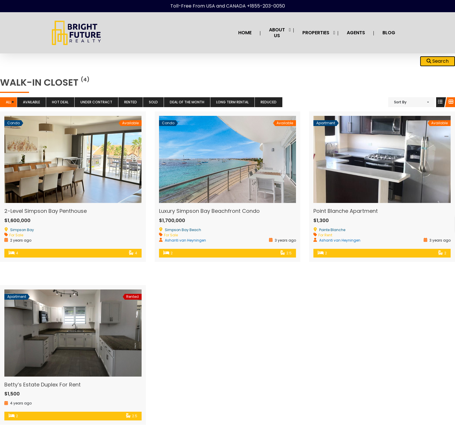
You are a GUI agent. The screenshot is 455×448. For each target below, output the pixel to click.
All (8, 102)
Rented (130, 102)
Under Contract (96, 102)
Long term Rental (232, 102)
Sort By (400, 102)
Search (438, 61)
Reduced (269, 102)
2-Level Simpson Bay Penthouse (45, 211)
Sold (153, 102)
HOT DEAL (60, 102)
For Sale (16, 235)
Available (31, 102)
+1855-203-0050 (266, 6)
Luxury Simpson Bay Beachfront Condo (209, 211)
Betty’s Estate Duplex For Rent (42, 384)
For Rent (325, 235)
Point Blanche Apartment (345, 211)
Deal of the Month (187, 102)
